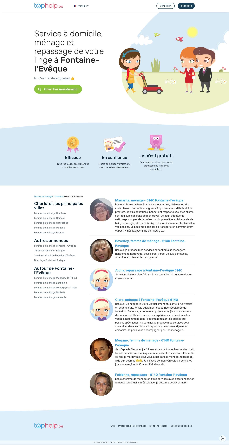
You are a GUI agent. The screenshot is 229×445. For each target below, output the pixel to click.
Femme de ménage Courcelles (51, 222)
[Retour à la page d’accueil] (48, 6)
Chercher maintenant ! (58, 89)
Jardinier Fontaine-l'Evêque (49, 250)
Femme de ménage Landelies (50, 282)
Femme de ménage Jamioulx (50, 297)
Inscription (186, 6)
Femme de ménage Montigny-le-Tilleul (55, 277)
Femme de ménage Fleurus (49, 232)
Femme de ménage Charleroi (50, 213)
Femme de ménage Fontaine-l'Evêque (55, 245)
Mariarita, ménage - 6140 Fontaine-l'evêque (149, 200)
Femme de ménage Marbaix (49, 292)
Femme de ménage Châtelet (49, 218)
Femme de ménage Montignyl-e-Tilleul (55, 287)
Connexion (165, 6)
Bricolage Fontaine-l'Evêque (50, 260)
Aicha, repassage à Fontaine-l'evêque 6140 (148, 270)
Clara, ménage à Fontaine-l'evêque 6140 (146, 300)
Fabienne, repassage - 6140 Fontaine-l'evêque (151, 375)
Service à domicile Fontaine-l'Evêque (54, 255)
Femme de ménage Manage (49, 227)
